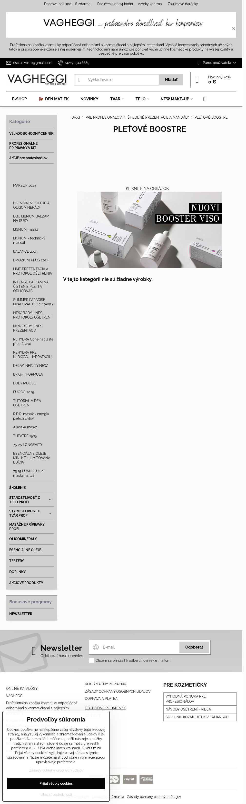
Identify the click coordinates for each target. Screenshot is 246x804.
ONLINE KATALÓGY (22, 689)
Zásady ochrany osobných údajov (154, 797)
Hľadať (171, 79)
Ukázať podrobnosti (56, 794)
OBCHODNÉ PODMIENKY (105, 708)
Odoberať (194, 647)
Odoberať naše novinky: (61, 655)
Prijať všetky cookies (56, 783)
